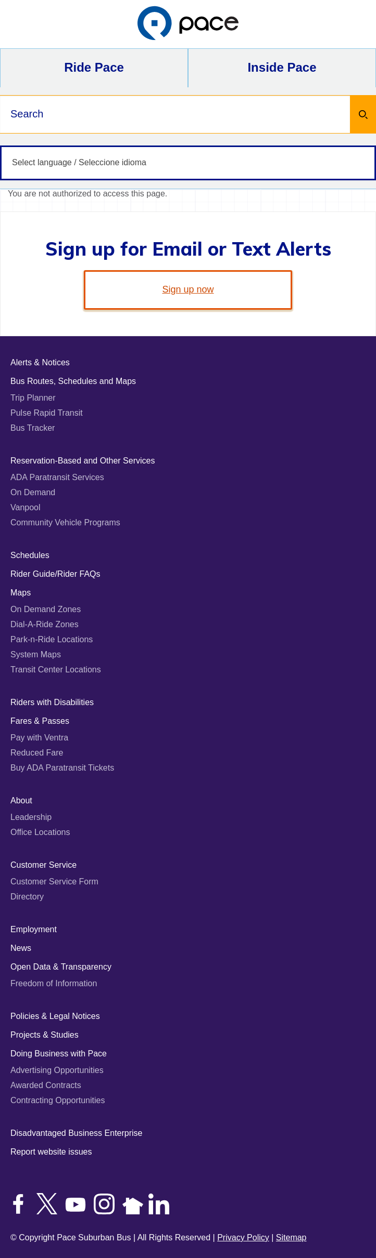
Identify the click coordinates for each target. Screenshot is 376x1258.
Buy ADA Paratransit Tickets (62, 767)
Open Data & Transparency (60, 966)
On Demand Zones (45, 609)
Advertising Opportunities (57, 1070)
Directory (27, 896)
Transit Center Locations (55, 669)
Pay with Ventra (39, 737)
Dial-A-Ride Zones (44, 624)
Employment (33, 929)
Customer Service (43, 864)
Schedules (29, 555)
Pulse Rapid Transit (46, 412)
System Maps (35, 654)
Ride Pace (94, 67)
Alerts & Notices (40, 362)
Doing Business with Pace (58, 1053)
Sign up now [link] (188, 289)
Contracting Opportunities (57, 1100)
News (20, 948)
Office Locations (40, 832)
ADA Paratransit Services (57, 477)
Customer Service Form (54, 881)
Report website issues (51, 1151)
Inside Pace (281, 67)
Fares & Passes (39, 721)
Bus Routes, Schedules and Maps (73, 381)
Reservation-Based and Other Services (82, 460)
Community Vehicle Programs (65, 522)
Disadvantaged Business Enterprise (76, 1133)
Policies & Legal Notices (55, 1016)
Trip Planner (33, 397)
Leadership (31, 817)
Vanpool (25, 507)
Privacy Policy (243, 1237)
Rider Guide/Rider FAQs (55, 574)
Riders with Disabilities (52, 702)
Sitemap (291, 1237)
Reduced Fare (36, 752)
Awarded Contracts (45, 1085)
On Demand (32, 492)
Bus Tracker (32, 427)
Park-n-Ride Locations (51, 639)
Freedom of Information (53, 983)
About (21, 800)
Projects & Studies (44, 1034)
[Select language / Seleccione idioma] (188, 162)
